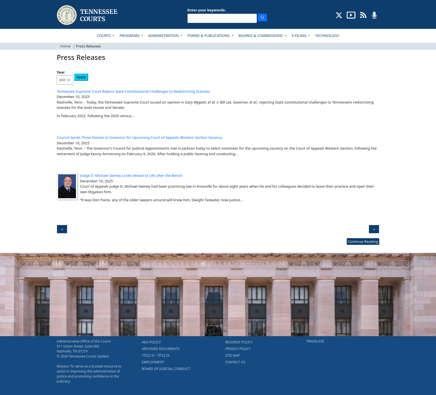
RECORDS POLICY (238, 342)
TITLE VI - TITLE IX (155, 355)
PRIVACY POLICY (238, 348)
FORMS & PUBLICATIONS (209, 35)
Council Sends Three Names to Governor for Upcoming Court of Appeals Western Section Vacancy (139, 137)
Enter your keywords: (206, 9)
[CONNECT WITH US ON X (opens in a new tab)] (339, 14)
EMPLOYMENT (153, 362)
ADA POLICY (151, 342)
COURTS (104, 35)
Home (65, 46)
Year (61, 72)
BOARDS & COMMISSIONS (261, 35)
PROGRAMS (130, 35)
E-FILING (300, 35)
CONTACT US (235, 362)
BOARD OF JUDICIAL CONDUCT (166, 368)
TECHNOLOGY (327, 35)
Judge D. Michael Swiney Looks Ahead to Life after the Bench (131, 175)
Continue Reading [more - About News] (363, 241)
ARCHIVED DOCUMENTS (161, 348)
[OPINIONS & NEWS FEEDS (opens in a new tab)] (363, 14)
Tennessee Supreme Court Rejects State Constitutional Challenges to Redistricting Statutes (133, 91)
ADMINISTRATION (164, 35)
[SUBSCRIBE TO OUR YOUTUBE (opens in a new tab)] (351, 14)
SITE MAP (232, 355)
